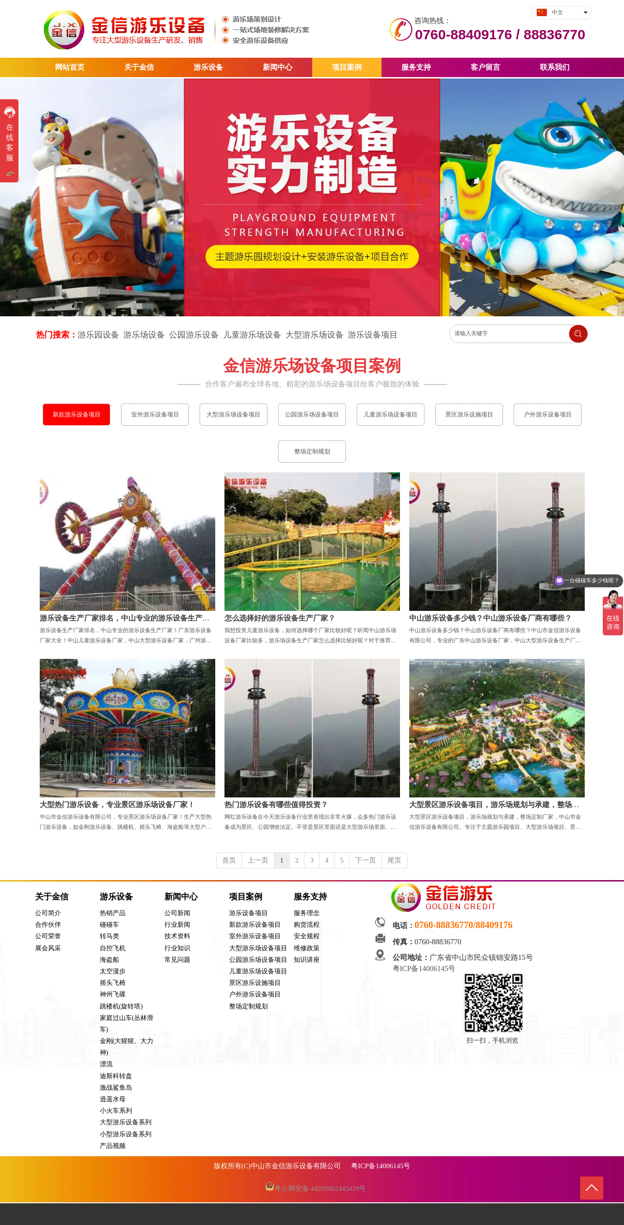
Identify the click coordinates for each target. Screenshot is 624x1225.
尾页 (394, 860)
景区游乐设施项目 (255, 982)
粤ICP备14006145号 (425, 968)
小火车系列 (116, 1110)
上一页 (258, 860)
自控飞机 (113, 948)
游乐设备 (116, 896)
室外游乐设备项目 (255, 936)
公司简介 (48, 913)
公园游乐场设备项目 (258, 959)
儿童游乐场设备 (252, 334)
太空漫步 (113, 971)
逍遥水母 (113, 1099)
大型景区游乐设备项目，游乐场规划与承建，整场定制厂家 (505, 805)
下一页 (365, 860)
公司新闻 (177, 913)
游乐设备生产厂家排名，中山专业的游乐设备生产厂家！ (132, 618)
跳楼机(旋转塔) (121, 1006)
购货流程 (307, 924)
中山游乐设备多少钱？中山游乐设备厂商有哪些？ (490, 618)
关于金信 (51, 896)
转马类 (109, 936)
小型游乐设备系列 (125, 1134)
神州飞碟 (113, 994)
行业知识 (177, 948)
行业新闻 (177, 924)
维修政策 (307, 948)
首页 (229, 860)
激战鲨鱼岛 (116, 1087)
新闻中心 (181, 896)
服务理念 (307, 913)
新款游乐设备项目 (255, 924)
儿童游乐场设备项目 (258, 971)
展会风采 (48, 948)
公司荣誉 (48, 936)
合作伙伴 (48, 924)
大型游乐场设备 (314, 334)
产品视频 (113, 1145)
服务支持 (310, 896)
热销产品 (113, 913)
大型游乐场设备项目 (258, 948)
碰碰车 (109, 924)
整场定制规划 (248, 1006)
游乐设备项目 (373, 334)
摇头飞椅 (113, 982)
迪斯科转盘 (116, 1076)
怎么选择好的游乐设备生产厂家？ (279, 618)
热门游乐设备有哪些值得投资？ (276, 805)
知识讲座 (307, 959)
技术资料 (177, 936)
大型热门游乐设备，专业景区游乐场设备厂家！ (117, 805)
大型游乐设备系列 (125, 1122)
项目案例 (245, 896)
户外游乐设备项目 (255, 994)
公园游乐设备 (194, 334)
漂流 (106, 1064)
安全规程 (307, 936)
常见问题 (177, 959)
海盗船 (109, 959)
